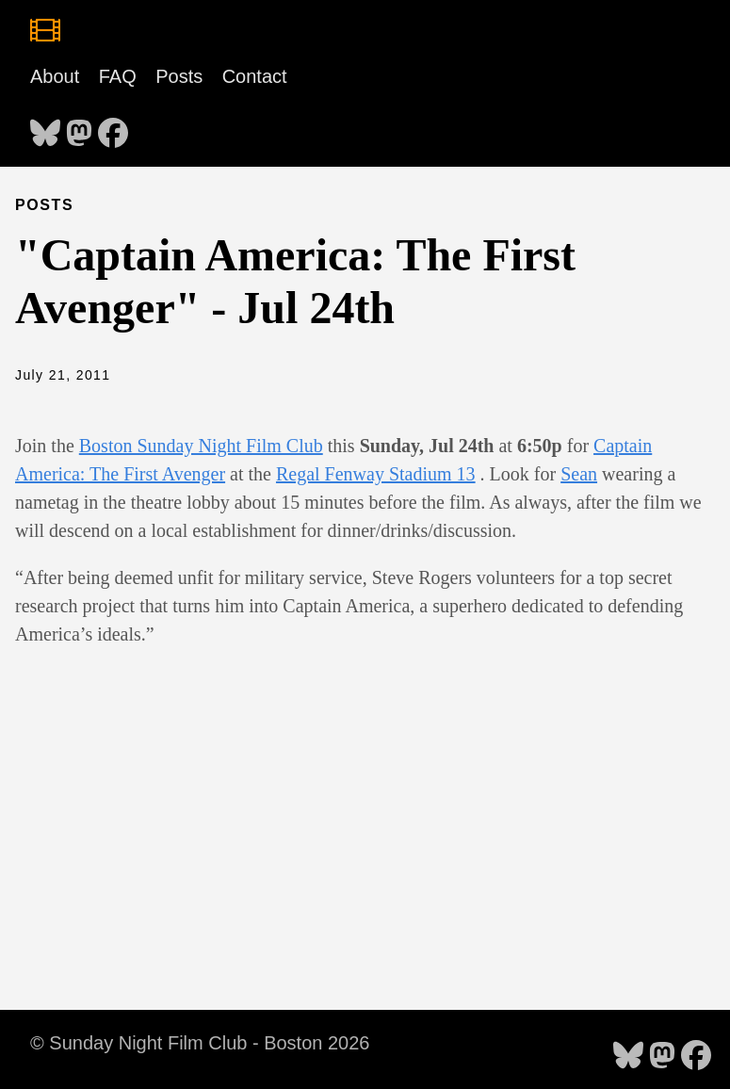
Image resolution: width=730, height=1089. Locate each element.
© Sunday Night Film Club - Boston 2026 (199, 1042)
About (54, 76)
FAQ (118, 76)
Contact (254, 76)
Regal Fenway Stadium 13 (376, 473)
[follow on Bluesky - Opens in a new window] (45, 127)
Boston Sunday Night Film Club (201, 445)
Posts (179, 76)
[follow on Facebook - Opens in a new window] (113, 127)
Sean (578, 473)
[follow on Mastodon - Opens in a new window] (79, 127)
